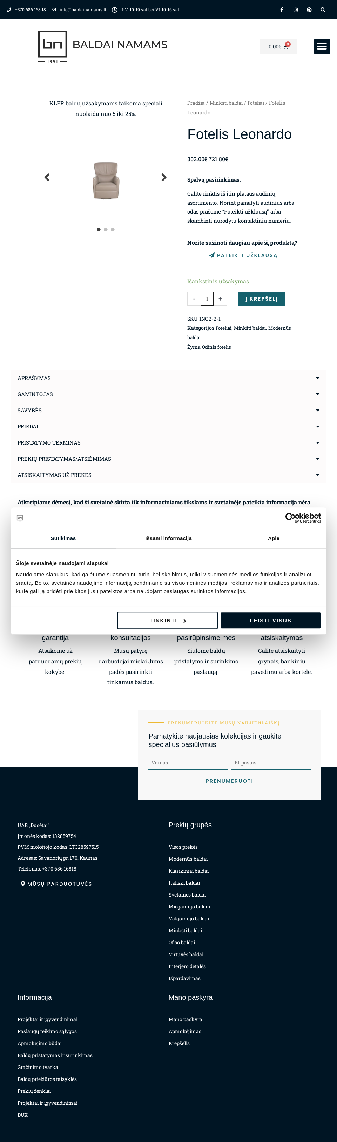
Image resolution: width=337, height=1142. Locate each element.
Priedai (29, 425)
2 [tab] (105, 229)
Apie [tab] (273, 538)
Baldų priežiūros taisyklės (47, 1079)
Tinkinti (167, 620)
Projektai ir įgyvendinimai (47, 1019)
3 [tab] (112, 229)
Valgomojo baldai (189, 918)
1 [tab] (98, 229)
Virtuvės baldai (186, 954)
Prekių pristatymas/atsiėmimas (67, 458)
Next (164, 177)
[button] (322, 46)
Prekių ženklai (34, 1091)
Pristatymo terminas (51, 442)
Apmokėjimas (185, 1031)
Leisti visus (271, 620)
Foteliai (260, 102)
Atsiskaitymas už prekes (56, 474)
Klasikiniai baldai (189, 870)
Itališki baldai (184, 882)
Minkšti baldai (228, 102)
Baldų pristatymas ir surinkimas (55, 1055)
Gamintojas (36, 393)
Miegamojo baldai (189, 906)
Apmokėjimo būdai (40, 1043)
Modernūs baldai (207, 337)
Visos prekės (183, 847)
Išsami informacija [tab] (168, 538)
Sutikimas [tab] (63, 538)
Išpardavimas (185, 978)
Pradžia (196, 102)
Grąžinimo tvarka (38, 1067)
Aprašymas (35, 377)
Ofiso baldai (182, 942)
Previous (47, 177)
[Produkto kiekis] (207, 298)
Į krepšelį (262, 298)
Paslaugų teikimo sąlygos (47, 1031)
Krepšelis (179, 1043)
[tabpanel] (106, 177)
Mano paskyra (185, 1019)
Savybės (30, 409)
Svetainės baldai (187, 894)
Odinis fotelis (218, 346)
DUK (23, 1114)
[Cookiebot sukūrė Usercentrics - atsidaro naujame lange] (290, 518)
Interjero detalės (187, 966)
